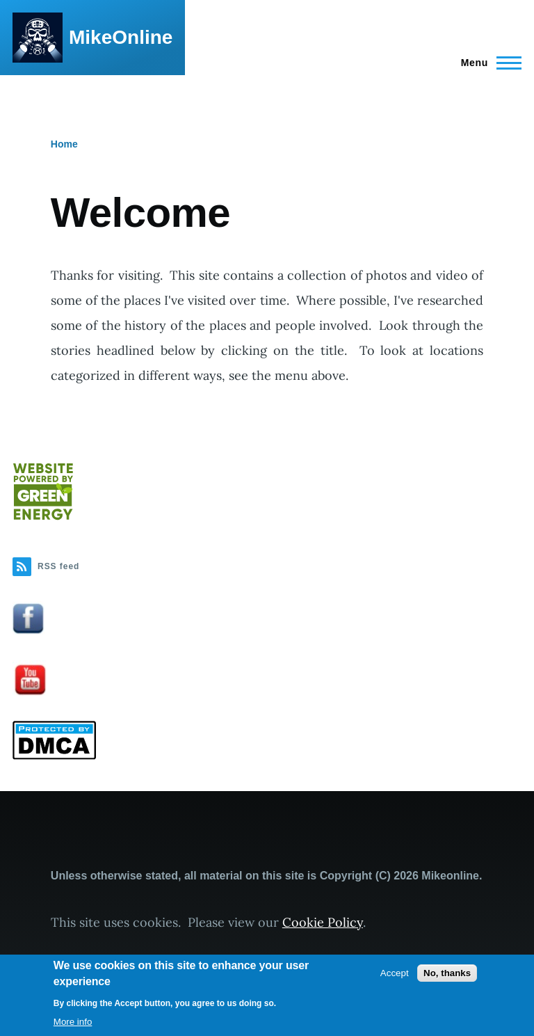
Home (64, 144)
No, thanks (447, 973)
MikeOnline (120, 37)
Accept (394, 973)
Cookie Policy (322, 922)
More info (73, 1022)
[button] (267, 618)
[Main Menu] (487, 62)
